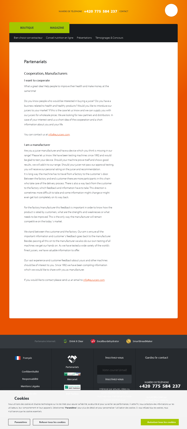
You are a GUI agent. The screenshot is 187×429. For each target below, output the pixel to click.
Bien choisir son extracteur (28, 37)
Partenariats (72, 362)
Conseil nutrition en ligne (59, 37)
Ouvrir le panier (171, 10)
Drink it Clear (76, 341)
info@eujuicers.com (59, 134)
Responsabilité (30, 379)
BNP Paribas (72, 390)
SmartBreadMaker (142, 341)
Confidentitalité (30, 371)
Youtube (156, 368)
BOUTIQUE (27, 27)
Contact (123, 11)
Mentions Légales (30, 386)
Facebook (149, 368)
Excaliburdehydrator (108, 341)
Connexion (147, 10)
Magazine (57, 27)
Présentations (84, 37)
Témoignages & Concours (109, 37)
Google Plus (164, 368)
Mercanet (72, 376)
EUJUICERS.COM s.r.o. (29, 10)
